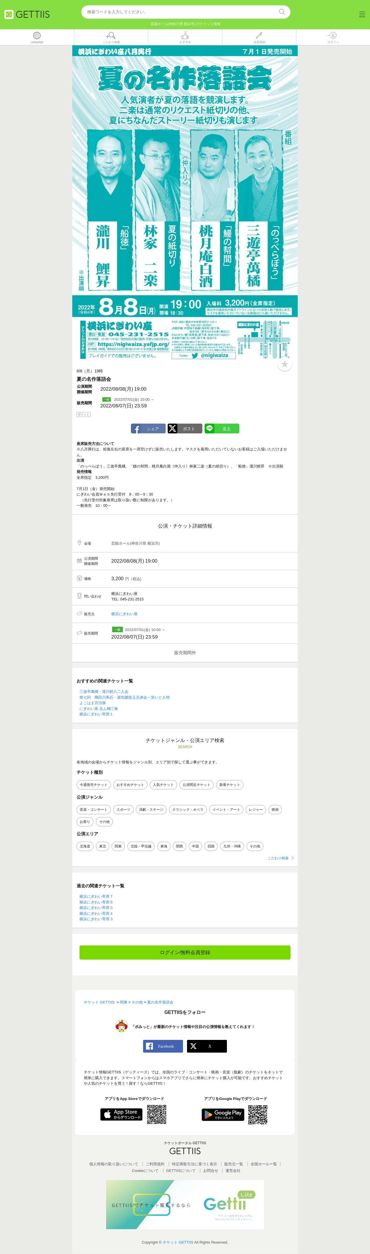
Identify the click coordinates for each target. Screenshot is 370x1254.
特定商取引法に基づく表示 (194, 1164)
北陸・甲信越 (141, 846)
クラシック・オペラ (188, 810)
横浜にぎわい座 (124, 614)
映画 (275, 810)
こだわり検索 (278, 858)
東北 (102, 846)
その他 (104, 822)
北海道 (85, 846)
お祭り (85, 822)
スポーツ (123, 810)
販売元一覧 (233, 1164)
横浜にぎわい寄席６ (96, 902)
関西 (179, 846)
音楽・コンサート (94, 810)
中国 (195, 846)
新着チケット (229, 785)
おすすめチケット (130, 785)
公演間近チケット (196, 785)
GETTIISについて (181, 1171)
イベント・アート (226, 810)
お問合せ (210, 1171)
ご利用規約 (155, 1164)
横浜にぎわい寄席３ (96, 919)
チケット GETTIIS (178, 1242)
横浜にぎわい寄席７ (96, 897)
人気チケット (163, 785)
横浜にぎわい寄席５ (96, 908)
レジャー (256, 810)
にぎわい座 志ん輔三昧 (98, 708)
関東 (118, 846)
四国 (211, 846)
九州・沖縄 (232, 846)
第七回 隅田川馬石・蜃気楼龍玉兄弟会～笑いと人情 (124, 697)
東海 (163, 846)
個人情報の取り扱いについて (113, 1164)
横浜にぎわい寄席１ (96, 714)
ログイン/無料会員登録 (185, 952)
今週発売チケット (94, 785)
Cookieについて (145, 1171)
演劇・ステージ (151, 810)
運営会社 (232, 1171)
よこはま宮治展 (92, 703)
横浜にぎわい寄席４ (96, 913)
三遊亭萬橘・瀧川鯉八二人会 (103, 692)
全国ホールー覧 (264, 1164)
